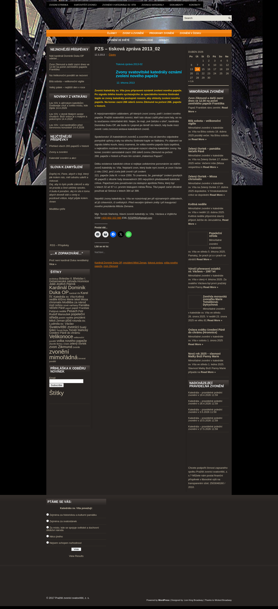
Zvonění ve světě (118, 40)
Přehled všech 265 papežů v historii (69, 146)
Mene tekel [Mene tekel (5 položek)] (73, 299)
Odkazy (164, 40)
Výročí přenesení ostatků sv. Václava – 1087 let (204, 270)
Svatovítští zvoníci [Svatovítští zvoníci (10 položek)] (64, 327)
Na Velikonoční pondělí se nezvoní (68, 75)
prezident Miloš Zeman (135, 262)
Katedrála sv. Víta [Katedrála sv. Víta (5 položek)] (64, 296)
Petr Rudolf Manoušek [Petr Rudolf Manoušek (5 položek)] (66, 313)
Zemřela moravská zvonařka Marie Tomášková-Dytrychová (215, 300)
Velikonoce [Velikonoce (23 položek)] (61, 336)
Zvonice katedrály (153, 5)
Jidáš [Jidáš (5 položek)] (52, 283)
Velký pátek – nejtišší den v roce (67, 87)
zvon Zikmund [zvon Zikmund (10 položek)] (60, 347)
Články (112, 33)
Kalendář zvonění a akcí (62, 158)
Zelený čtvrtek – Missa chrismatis (202, 178)
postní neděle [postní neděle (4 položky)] (66, 317)
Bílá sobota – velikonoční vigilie (66, 81)
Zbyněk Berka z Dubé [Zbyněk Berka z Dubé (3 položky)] (59, 344)
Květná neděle (197, 204)
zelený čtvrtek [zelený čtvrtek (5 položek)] (78, 343)
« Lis (190, 81)
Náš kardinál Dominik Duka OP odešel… (66, 57)
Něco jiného (56, 536)
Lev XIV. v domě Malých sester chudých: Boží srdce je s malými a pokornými (68, 116)
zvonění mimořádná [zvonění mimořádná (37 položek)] (63, 354)
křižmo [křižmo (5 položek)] (62, 299)
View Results (76, 556)
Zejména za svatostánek (63, 521)
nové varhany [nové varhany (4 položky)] (70, 305)
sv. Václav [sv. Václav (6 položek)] (67, 323)
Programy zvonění (161, 33)
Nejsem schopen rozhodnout (66, 542)
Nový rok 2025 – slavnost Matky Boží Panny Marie (204, 355)
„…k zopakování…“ (66, 253)
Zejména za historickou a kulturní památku (73, 514)
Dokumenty (176, 5)
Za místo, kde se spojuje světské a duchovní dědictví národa (72, 529)
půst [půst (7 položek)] (68, 320)
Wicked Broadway (223, 600)
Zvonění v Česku (190, 33)
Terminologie (144, 40)
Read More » (199, 139)
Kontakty (194, 5)
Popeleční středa (215, 234)
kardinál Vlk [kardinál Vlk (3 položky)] (74, 293)
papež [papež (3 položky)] (68, 308)
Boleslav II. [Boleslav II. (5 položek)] (66, 278)
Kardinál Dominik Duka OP (108, 262)
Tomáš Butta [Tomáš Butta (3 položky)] (62, 330)
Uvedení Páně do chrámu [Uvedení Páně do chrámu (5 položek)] (64, 332)
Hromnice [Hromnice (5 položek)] (83, 281)
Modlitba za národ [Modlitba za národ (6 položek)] (74, 302)
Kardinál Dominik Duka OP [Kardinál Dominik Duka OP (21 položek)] (67, 290)
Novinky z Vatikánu (70, 96)
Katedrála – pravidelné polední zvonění (205, 393)
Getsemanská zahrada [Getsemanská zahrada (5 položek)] (63, 281)
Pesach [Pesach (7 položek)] (72, 311)
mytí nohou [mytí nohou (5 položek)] (56, 305)
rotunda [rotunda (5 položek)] (76, 320)
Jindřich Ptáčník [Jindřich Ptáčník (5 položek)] (65, 283)
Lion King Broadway (193, 600)
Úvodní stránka (58, 5)
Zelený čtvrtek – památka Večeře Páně (204, 150)
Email (52, 377)
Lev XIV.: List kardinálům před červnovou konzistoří (65, 126)
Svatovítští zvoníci (85, 5)
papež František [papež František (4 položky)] (80, 308)
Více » (53, 264)
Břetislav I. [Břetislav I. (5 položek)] (79, 278)
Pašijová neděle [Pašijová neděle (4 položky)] (57, 311)
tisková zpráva (155, 262)
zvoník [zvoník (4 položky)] (76, 347)
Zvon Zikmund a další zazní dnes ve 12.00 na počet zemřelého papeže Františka (69, 67)
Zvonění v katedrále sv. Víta (119, 5)
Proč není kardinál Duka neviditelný (69, 260)
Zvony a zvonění (133, 33)
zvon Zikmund (110, 266)
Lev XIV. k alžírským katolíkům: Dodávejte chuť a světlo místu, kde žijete (68, 105)
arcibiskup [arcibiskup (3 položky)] (53, 279)
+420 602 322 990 (111, 217)
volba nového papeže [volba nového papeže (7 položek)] (72, 340)
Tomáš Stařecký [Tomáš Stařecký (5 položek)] (78, 330)
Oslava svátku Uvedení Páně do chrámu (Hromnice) (206, 331)
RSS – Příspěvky (69, 244)
